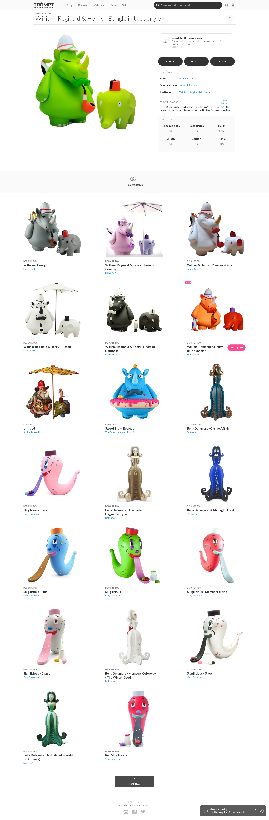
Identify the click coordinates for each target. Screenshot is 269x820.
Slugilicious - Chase (36, 673)
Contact (130, 805)
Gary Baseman (31, 513)
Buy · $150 (236, 348)
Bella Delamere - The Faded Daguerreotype (124, 512)
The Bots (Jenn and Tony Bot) (121, 432)
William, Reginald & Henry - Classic (47, 347)
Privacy (146, 805)
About (122, 805)
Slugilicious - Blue (35, 592)
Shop (70, 5)
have (170, 61)
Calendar (99, 5)
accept (259, 811)
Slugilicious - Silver (200, 673)
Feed (113, 5)
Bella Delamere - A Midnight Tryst (210, 510)
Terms (138, 805)
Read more (224, 102)
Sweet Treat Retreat (119, 428)
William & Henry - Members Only (209, 265)
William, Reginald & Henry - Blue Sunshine (206, 349)
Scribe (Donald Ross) (34, 432)
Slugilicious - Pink (35, 510)
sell (222, 61)
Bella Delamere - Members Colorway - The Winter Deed (130, 675)
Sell (124, 5)
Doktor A (192, 432)
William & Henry (34, 265)
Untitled (29, 428)
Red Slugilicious (116, 755)
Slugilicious (113, 592)
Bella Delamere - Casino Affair (208, 428)
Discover (83, 5)
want (196, 61)
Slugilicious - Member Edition (207, 592)
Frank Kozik (29, 268)
